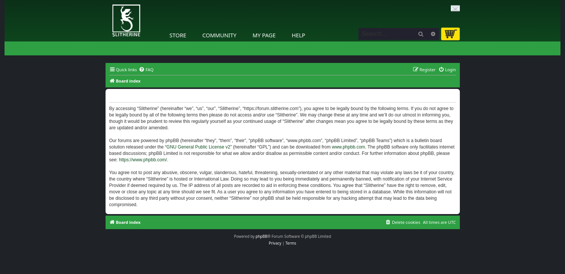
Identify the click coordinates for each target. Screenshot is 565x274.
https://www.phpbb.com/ (143, 159)
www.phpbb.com (348, 147)
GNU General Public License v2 (198, 147)
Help (298, 35)
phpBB (261, 236)
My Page (264, 35)
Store (178, 35)
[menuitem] (146, 69)
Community (219, 35)
